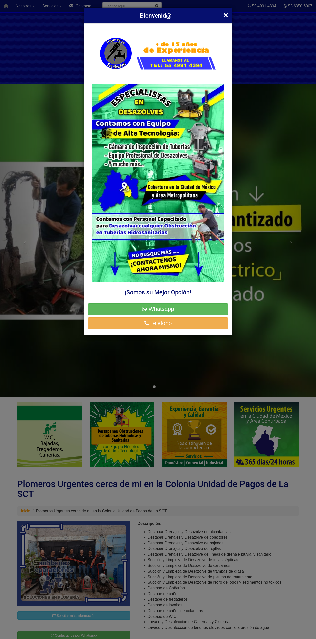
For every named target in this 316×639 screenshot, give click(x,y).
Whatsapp (158, 309)
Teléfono (158, 323)
